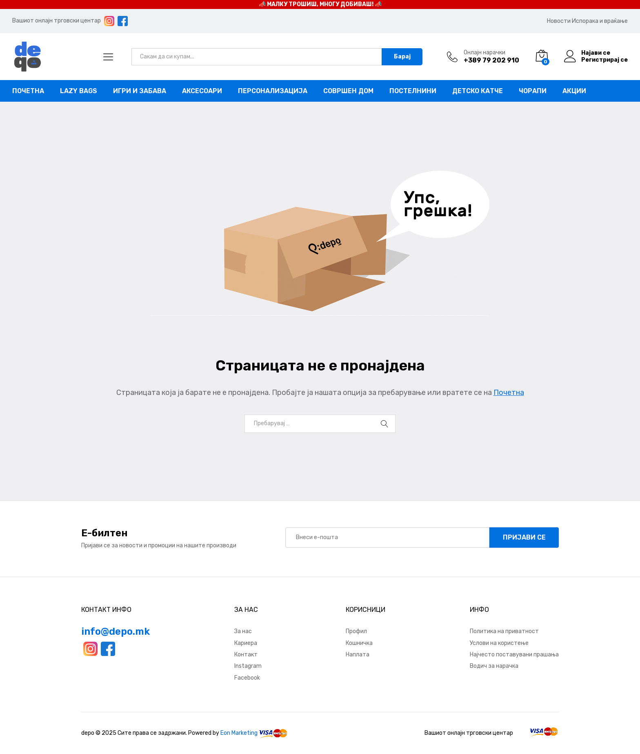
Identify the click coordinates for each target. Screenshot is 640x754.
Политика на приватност (504, 631)
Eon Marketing (239, 732)
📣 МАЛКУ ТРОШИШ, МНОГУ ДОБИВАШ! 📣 (320, 4)
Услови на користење (499, 643)
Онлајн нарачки (484, 52)
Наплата (357, 654)
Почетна (28, 91)
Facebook (247, 677)
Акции (574, 91)
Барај (402, 56)
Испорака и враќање (600, 21)
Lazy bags (78, 91)
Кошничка (359, 643)
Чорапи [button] (533, 91)
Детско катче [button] (477, 91)
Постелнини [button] (412, 91)
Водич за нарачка (494, 666)
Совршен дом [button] (348, 91)
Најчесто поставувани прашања (514, 654)
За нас (243, 631)
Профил (356, 631)
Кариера (245, 643)
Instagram (248, 666)
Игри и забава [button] (139, 91)
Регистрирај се (604, 60)
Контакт (246, 654)
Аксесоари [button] (202, 91)
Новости (559, 21)
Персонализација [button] (272, 91)
